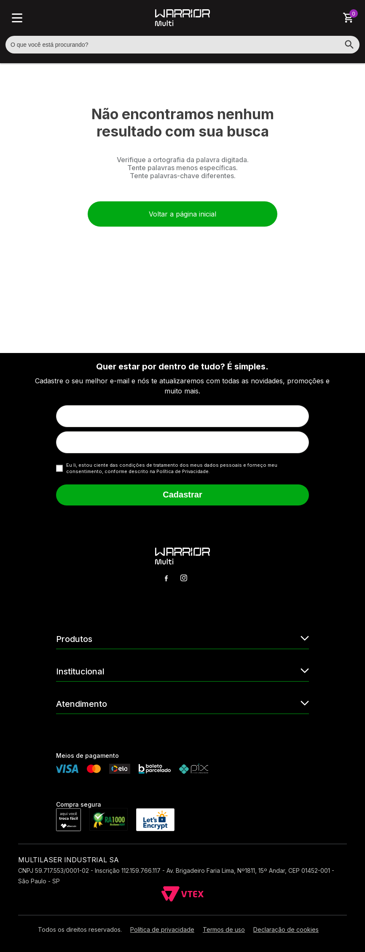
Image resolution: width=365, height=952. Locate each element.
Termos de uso (224, 929)
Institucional (182, 671)
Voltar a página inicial (182, 214)
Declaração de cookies (286, 929)
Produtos (182, 638)
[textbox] (182, 44)
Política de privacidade (162, 929)
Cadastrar (182, 494)
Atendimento (182, 703)
